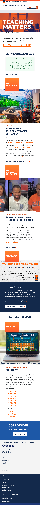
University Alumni (6, 487)
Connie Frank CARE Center (7, 500)
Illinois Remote (5, 472)
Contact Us (4, 465)
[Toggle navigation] (37, 11)
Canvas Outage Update (12, 74)
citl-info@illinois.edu (23, 69)
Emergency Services (6, 497)
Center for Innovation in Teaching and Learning (20, 142)
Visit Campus (4, 482)
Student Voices (10, 247)
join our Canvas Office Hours (20, 67)
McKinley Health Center (7, 498)
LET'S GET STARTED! (17, 45)
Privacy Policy (10, 504)
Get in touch (19, 434)
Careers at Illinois (6, 479)
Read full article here (19, 157)
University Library (5, 501)
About (3, 457)
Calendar (4, 463)
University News (5, 481)
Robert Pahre (26, 147)
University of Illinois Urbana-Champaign (16, 1)
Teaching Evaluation (6, 462)
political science (13, 147)
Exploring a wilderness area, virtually (17, 161)
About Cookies (4, 504)
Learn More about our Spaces (14, 306)
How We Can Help (5, 459)
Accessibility (20, 504)
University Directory (6, 492)
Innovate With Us (5, 460)
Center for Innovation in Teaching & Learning (15, 5)
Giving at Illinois (5, 489)
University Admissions (6, 478)
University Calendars (6, 490)
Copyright (15, 504)
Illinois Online (5, 470)
